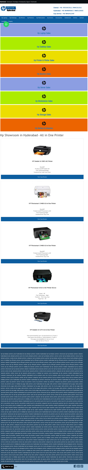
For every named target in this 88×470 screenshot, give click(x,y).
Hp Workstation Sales (43, 101)
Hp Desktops (13, 18)
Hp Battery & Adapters (44, 128)
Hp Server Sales (44, 87)
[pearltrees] (82, 466)
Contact (82, 18)
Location (4, 21)
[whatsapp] (6, 24)
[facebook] (75, 466)
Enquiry (11, 21)
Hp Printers (22, 18)
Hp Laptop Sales (43, 33)
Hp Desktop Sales (44, 46)
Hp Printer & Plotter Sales (44, 60)
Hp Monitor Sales (44, 73)
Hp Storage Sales (44, 114)
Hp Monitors (30, 18)
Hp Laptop (4, 18)
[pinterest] (78, 466)
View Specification (42, 177)
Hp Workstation (40, 18)
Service (75, 18)
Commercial (68, 18)
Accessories (59, 18)
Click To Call (7, 466)
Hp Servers (50, 18)
